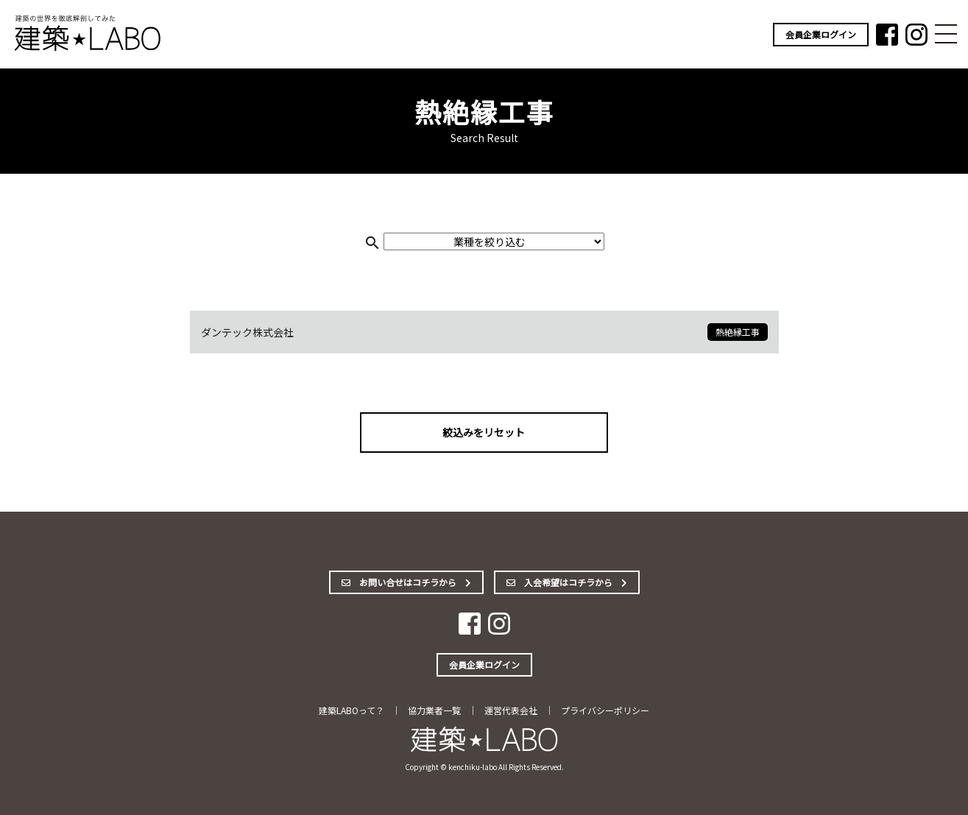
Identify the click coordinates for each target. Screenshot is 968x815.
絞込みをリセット (484, 432)
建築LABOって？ (351, 710)
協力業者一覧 (434, 710)
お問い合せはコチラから (406, 582)
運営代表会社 (510, 710)
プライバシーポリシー (605, 710)
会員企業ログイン (820, 34)
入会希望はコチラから (566, 582)
